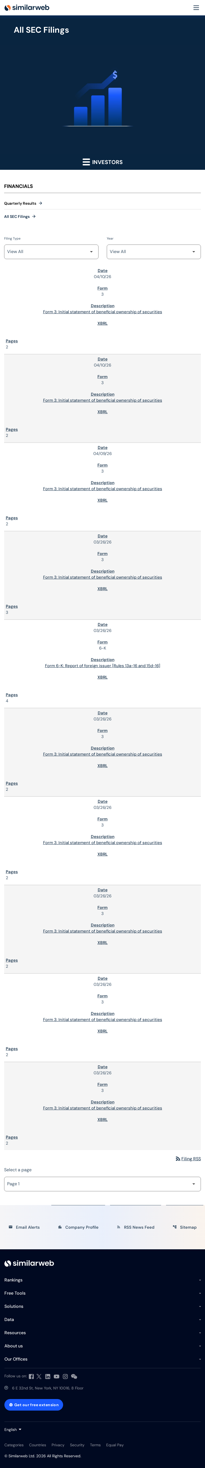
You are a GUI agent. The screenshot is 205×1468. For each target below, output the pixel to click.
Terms (95, 1444)
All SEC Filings (17, 216)
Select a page (18, 1170)
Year (110, 238)
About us (13, 1346)
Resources (15, 1333)
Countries (37, 1444)
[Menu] (196, 7)
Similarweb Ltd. (22, 1455)
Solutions (13, 1306)
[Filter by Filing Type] (51, 252)
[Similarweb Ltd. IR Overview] (26, 7)
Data (9, 1319)
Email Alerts (24, 1227)
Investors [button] (103, 162)
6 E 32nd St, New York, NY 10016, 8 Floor (47, 1388)
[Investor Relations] (29, 1263)
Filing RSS (188, 1159)
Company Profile (78, 1227)
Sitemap (185, 1227)
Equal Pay (115, 1444)
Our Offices (15, 1359)
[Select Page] (102, 1184)
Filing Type (12, 238)
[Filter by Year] (154, 252)
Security (77, 1444)
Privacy (58, 1444)
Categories (14, 1444)
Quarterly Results (20, 203)
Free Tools (15, 1293)
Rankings (13, 1280)
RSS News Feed (136, 1227)
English (10, 1429)
